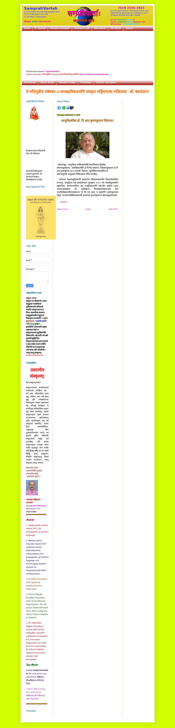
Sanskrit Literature (59, 28)
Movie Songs (47, 82)
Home (27, 28)
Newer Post (62, 209)
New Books (30, 82)
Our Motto (115, 28)
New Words (100, 28)
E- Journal (40, 28)
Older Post (113, 209)
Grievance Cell (81, 28)
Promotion (85, 82)
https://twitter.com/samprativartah (94, 74)
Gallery (129, 28)
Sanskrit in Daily (67, 82)
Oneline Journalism (106, 82)
